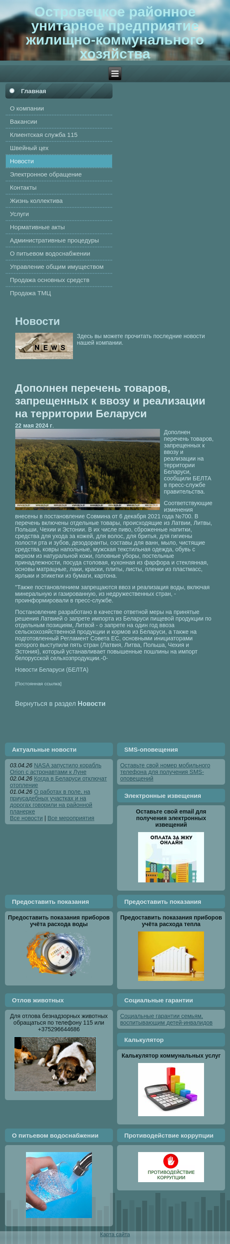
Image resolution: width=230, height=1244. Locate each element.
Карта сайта (115, 1234)
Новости (37, 321)
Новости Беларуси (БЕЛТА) (52, 669)
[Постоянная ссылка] (38, 683)
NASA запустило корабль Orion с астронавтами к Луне (55, 768)
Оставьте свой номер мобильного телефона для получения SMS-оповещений (165, 772)
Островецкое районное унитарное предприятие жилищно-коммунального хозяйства (115, 32)
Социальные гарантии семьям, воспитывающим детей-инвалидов (166, 1019)
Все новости (26, 818)
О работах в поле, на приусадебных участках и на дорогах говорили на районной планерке (51, 801)
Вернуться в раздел (60, 703)
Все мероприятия (70, 818)
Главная (33, 90)
